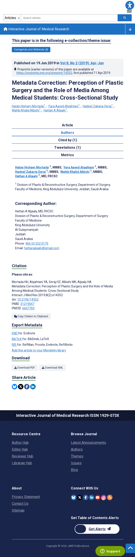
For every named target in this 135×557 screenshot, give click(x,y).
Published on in (59, 63)
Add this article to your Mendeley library (39, 350)
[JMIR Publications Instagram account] (103, 497)
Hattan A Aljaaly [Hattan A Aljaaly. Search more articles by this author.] (56, 110)
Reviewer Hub (22, 456)
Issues (76, 463)
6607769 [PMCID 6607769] (28, 308)
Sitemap (18, 510)
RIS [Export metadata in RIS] (14, 344)
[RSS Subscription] (109, 497)
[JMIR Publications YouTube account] (97, 497)
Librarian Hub (22, 463)
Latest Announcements (88, 443)
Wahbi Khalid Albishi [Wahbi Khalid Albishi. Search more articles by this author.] (26, 110)
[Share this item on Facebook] (27, 386)
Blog (74, 470)
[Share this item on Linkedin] (33, 386)
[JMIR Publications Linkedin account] (91, 497)
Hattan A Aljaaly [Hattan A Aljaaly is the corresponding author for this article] (34, 211)
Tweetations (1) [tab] (67, 147)
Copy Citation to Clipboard (31, 316)
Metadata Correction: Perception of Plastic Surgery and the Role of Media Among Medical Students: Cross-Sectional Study (67, 90)
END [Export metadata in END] (15, 333)
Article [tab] (67, 125)
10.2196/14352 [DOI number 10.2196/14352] (28, 299)
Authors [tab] (67, 133)
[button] (130, 5)
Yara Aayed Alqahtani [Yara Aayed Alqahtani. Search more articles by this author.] (64, 106)
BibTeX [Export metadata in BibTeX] (17, 339)
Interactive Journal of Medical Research (36, 29)
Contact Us (20, 503)
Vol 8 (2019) (82, 63)
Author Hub (20, 443)
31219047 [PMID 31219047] (27, 304)
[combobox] (69, 17)
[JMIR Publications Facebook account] (85, 497)
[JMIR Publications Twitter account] (79, 497)
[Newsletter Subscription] (97, 529)
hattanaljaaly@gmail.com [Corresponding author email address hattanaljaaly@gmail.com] (41, 248)
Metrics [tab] (67, 155)
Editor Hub (20, 449)
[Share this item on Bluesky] (14, 386)
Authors (77, 449)
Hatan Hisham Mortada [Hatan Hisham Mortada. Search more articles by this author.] (29, 106)
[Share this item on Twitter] (20, 386)
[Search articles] (125, 17)
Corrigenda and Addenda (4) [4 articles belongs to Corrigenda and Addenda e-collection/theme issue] (31, 49)
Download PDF (24, 367)
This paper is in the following (61, 40)
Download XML (52, 367)
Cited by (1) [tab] (67, 140)
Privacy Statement (26, 497)
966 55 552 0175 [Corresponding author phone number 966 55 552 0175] (36, 243)
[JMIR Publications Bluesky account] (73, 497)
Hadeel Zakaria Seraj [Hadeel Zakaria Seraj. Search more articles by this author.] (98, 106)
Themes (77, 456)
